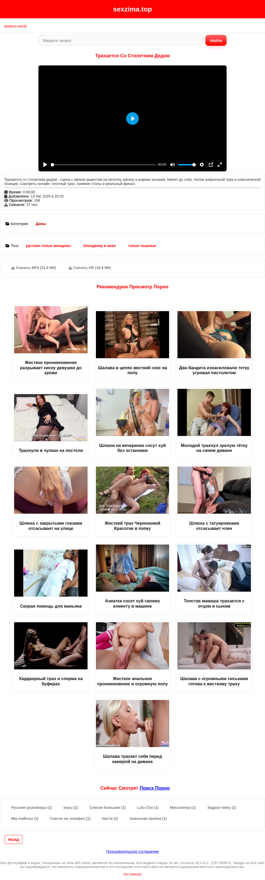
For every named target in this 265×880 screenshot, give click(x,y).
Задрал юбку (221, 807)
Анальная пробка (148, 818)
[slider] (103, 164)
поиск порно (155, 788)
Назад (13, 839)
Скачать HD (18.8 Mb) (89, 268)
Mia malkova (24, 818)
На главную (132, 874)
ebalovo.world (15, 26)
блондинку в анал (99, 246)
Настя (110, 818)
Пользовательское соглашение (132, 851)
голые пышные (142, 246)
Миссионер (183, 807)
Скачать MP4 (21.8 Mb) (33, 268)
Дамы (41, 224)
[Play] (45, 164)
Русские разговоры (31, 807)
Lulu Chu (148, 807)
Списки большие (108, 807)
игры (71, 807)
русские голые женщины (48, 246)
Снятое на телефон (70, 818)
